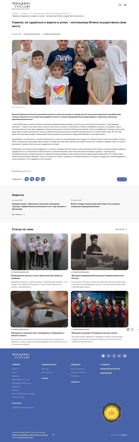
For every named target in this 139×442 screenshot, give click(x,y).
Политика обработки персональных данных (30, 435)
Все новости (18, 214)
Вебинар (45, 369)
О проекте (105, 365)
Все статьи (121, 229)
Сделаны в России (78, 372)
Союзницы (75, 376)
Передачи (75, 365)
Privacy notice (132, 329)
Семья (14, 372)
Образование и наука (21, 379)
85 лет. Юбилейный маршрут (24, 394)
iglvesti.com (26, 171)
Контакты (17, 403)
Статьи (44, 378)
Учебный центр (48, 365)
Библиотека (106, 373)
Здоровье (16, 376)
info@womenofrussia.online (23, 407)
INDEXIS (124, 435)
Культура (15, 390)
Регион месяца (18, 397)
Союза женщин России (25, 437)
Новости (15, 369)
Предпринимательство (21, 383)
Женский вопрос (78, 369)
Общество (16, 386)
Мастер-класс (47, 372)
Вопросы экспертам (110, 369)
